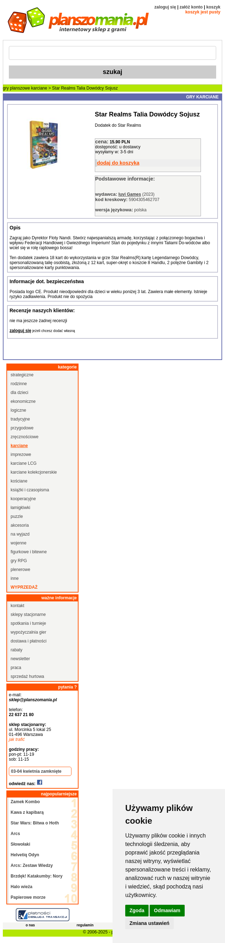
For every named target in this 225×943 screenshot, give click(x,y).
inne (15, 578)
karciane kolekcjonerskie (34, 472)
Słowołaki (20, 844)
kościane (19, 481)
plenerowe (20, 569)
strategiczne (22, 374)
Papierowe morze (28, 897)
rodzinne (19, 383)
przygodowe (22, 427)
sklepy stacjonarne (28, 614)
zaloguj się (165, 7)
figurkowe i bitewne (29, 551)
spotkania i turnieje (28, 623)
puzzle (17, 516)
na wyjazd (20, 534)
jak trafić (17, 739)
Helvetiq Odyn (25, 854)
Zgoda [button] (136, 910)
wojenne (19, 543)
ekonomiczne (23, 401)
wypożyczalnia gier (28, 632)
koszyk (213, 7)
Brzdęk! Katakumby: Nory (37, 876)
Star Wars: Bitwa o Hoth (35, 823)
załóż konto (191, 7)
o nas (30, 925)
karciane (39, 88)
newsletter (20, 658)
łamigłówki (20, 507)
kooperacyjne (23, 498)
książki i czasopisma (30, 489)
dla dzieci (19, 392)
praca (16, 667)
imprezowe (21, 454)
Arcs (15, 833)
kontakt (17, 605)
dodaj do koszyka (118, 163)
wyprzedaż (24, 587)
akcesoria (20, 525)
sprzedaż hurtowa (27, 676)
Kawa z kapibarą (27, 812)
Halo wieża (21, 886)
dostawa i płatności (28, 641)
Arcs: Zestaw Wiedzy (32, 865)
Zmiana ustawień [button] (149, 923)
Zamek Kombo (25, 801)
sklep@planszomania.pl (33, 699)
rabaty (16, 649)
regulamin (85, 925)
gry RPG (19, 560)
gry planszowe (16, 88)
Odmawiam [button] (167, 910)
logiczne (18, 410)
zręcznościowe (25, 436)
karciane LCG (23, 463)
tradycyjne (20, 419)
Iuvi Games (130, 194)
